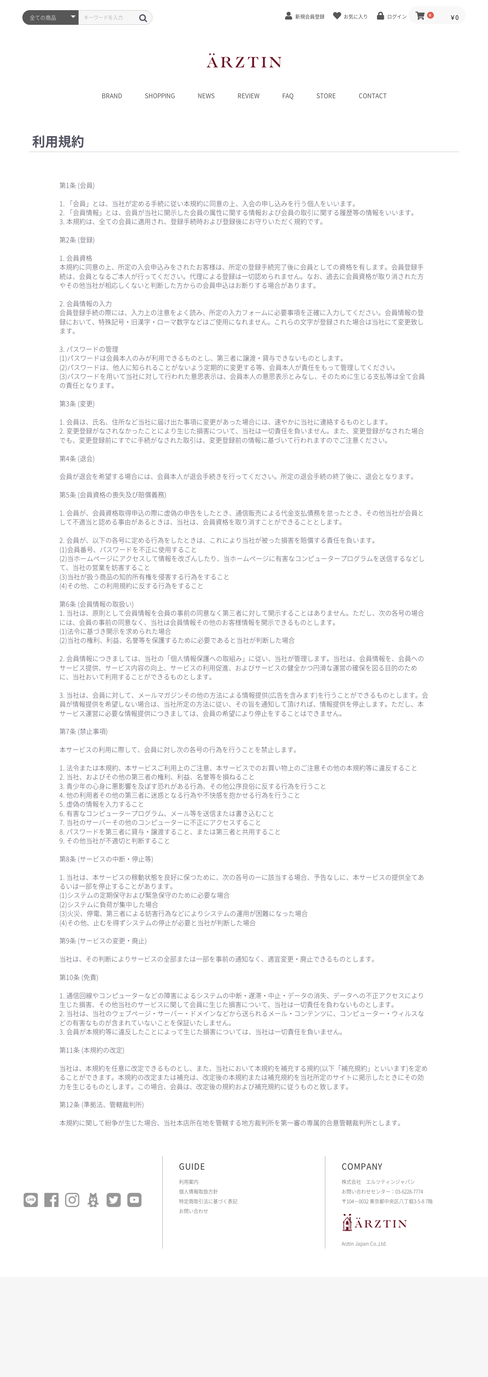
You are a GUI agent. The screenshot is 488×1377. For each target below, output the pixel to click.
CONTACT (373, 95)
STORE (326, 95)
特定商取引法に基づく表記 (208, 1201)
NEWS (206, 95)
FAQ (288, 95)
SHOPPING (160, 95)
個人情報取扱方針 (198, 1191)
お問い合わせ (193, 1211)
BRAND (112, 95)
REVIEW (248, 95)
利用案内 (188, 1182)
